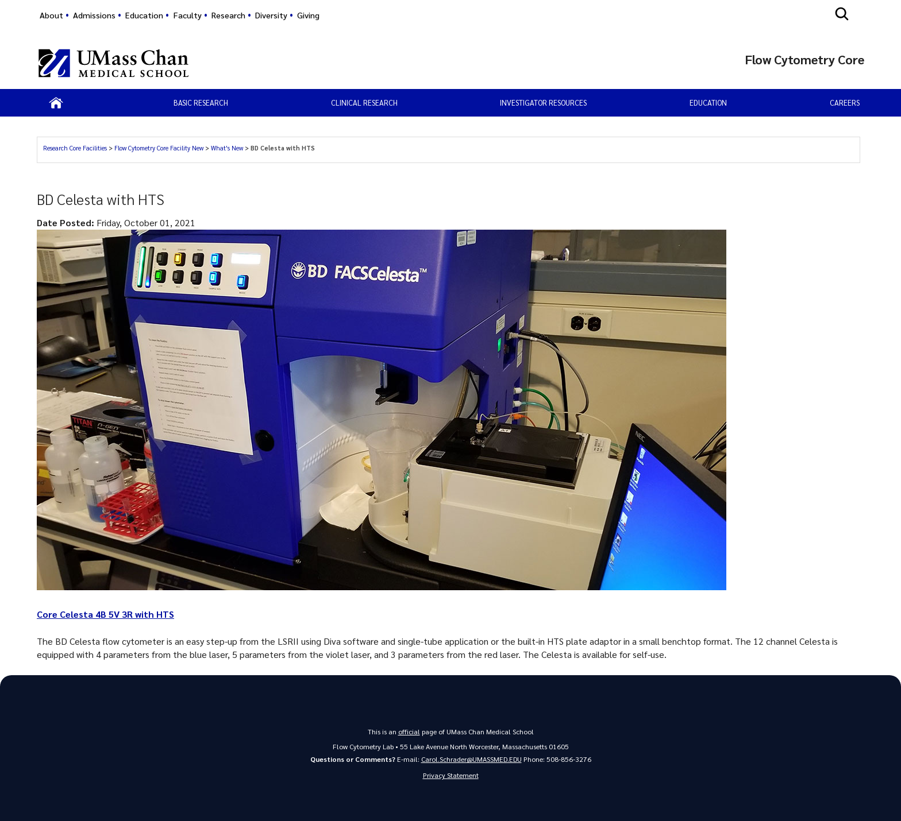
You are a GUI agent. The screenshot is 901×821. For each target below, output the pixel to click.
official (409, 731)
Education (144, 15)
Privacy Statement (451, 775)
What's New (227, 148)
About (51, 15)
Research (228, 15)
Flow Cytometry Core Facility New (158, 148)
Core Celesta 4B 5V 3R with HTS (105, 614)
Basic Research (201, 102)
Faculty (188, 15)
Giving (308, 15)
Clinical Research (364, 102)
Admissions (94, 15)
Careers (845, 102)
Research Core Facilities (75, 148)
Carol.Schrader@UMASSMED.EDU (471, 759)
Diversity (271, 15)
